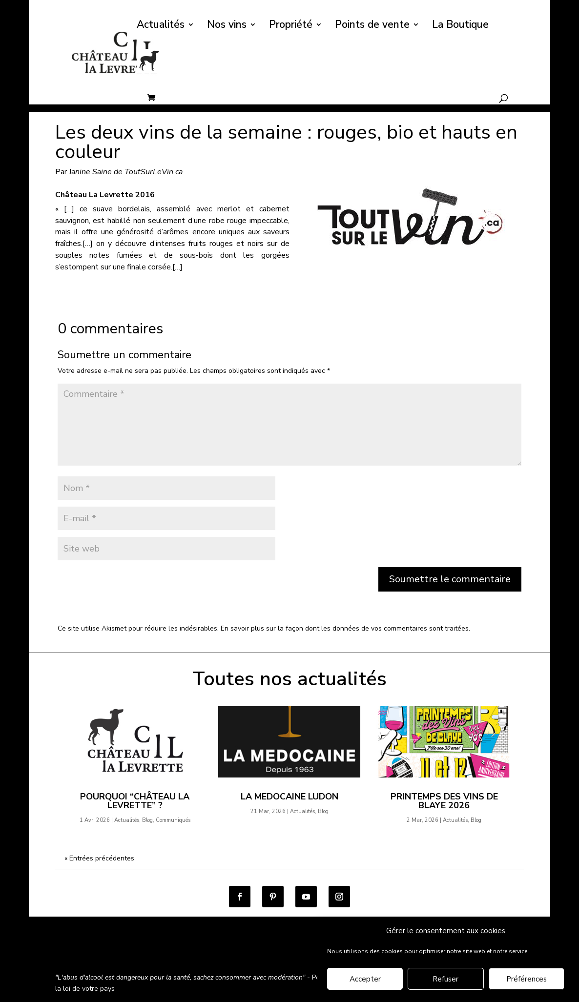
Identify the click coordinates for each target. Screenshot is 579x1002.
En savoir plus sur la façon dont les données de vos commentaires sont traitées (345, 628)
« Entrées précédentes (99, 858)
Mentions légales (291, 951)
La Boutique (460, 26)
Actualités (161, 26)
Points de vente (372, 26)
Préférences (526, 980)
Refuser (445, 980)
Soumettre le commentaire (450, 579)
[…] (177, 267)
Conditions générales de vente (103, 951)
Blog (147, 820)
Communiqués (173, 820)
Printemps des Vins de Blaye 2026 (444, 801)
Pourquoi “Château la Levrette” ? (134, 801)
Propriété (290, 26)
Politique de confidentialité (208, 951)
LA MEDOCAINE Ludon (289, 796)
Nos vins (227, 26)
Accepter (365, 980)
